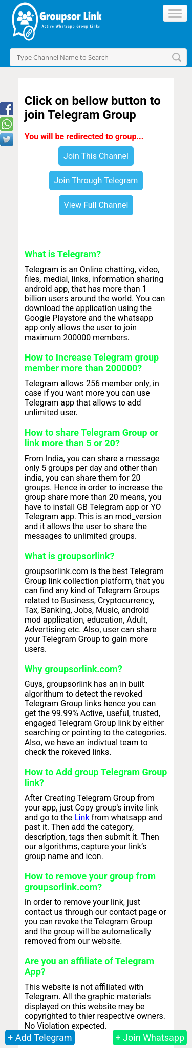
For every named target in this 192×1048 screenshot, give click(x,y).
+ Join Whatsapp (149, 1037)
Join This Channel (96, 156)
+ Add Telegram (40, 1037)
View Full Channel (96, 205)
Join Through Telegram (96, 180)
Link (81, 817)
